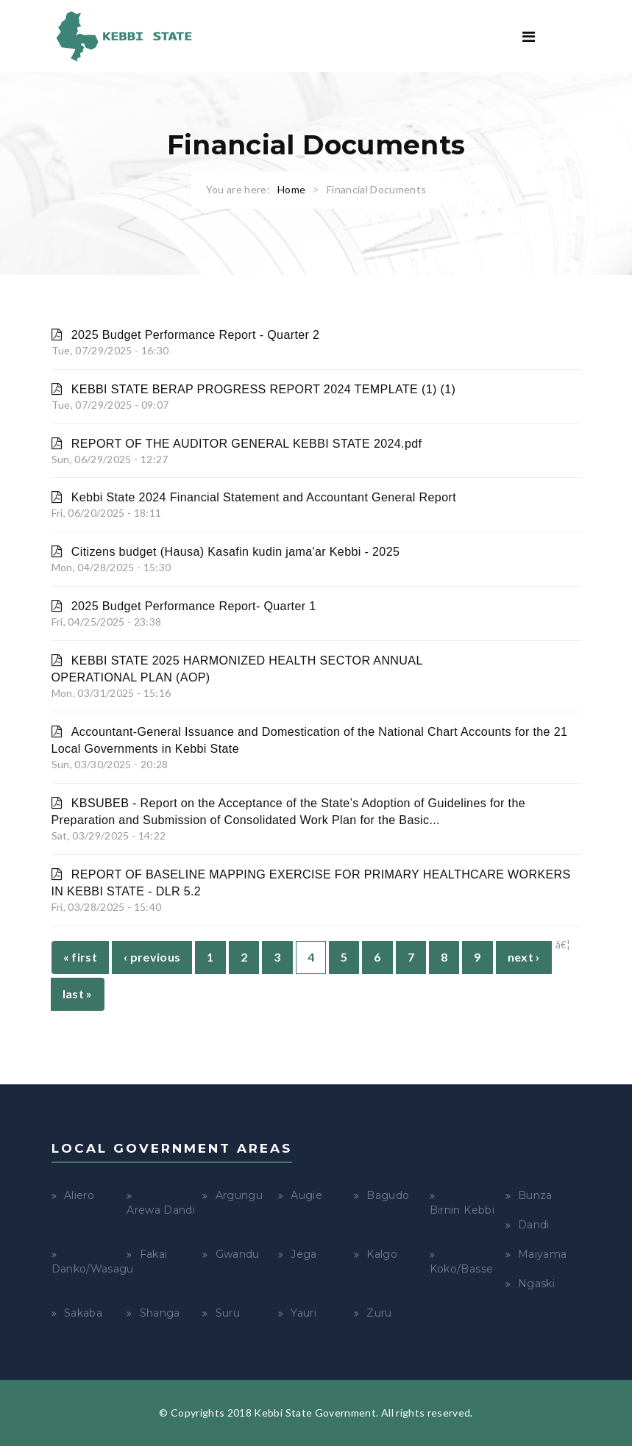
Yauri (303, 1313)
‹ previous (152, 957)
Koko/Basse (462, 1268)
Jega (303, 1254)
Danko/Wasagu (93, 1268)
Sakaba (83, 1313)
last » (78, 994)
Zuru (378, 1313)
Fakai (154, 1254)
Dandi (534, 1224)
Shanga (160, 1313)
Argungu (239, 1195)
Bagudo (387, 1195)
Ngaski (536, 1283)
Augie (306, 1195)
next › (524, 957)
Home (291, 189)
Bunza (535, 1195)
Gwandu (238, 1254)
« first (80, 957)
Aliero (79, 1195)
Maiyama (542, 1254)
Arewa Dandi (161, 1210)
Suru (228, 1313)
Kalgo (381, 1254)
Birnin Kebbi (462, 1210)
